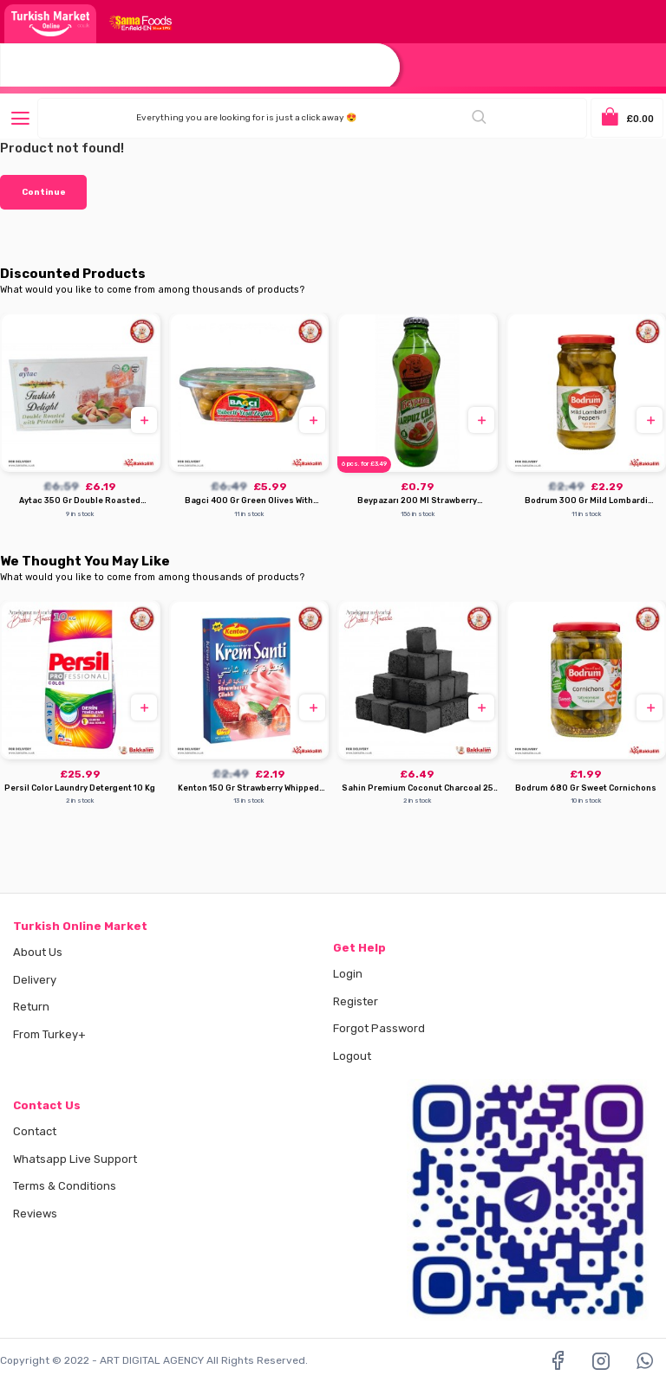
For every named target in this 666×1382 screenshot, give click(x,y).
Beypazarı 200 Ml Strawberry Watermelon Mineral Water (417, 501)
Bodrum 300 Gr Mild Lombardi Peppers (586, 501)
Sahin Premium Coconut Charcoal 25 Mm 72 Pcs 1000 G (417, 789)
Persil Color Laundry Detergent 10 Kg (79, 788)
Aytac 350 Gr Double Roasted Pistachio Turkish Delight (79, 501)
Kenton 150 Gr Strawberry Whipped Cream (248, 789)
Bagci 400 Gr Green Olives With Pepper (249, 501)
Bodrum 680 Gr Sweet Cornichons (585, 788)
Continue (44, 192)
